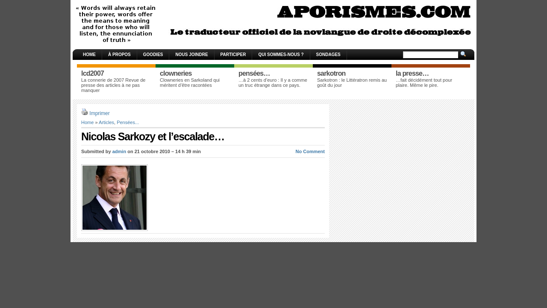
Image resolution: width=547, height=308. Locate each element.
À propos (119, 54)
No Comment (310, 151)
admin (119, 151)
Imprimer (99, 113)
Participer (233, 54)
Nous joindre (191, 54)
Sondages (328, 54)
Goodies (153, 54)
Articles (106, 122)
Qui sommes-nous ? (280, 54)
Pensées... (128, 122)
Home (89, 54)
